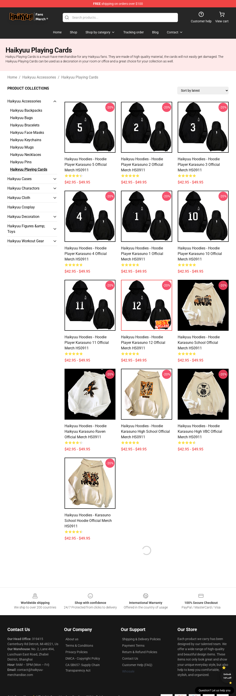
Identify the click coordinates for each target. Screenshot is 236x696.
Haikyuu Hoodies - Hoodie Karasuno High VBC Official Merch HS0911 (200, 431)
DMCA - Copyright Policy (82, 658)
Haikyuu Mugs (22, 147)
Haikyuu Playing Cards (79, 77)
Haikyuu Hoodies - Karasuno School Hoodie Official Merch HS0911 (88, 520)
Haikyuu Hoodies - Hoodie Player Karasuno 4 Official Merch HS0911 (86, 253)
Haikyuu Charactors (23, 188)
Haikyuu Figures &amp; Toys (26, 229)
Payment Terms (133, 645)
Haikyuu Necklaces (25, 154)
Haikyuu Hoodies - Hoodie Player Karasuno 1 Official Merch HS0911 (142, 253)
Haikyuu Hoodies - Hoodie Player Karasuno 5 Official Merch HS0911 (86, 164)
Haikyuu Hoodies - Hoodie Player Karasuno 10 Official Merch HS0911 (200, 253)
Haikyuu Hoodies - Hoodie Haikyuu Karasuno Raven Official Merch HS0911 (85, 431)
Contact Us (130, 658)
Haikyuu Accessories (39, 77)
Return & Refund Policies (139, 652)
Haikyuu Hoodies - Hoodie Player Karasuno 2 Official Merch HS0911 (142, 164)
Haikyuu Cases (19, 179)
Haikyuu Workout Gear (25, 241)
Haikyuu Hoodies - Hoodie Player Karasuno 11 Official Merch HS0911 (87, 342)
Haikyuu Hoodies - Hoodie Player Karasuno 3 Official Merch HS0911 (199, 164)
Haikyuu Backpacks (26, 110)
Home (12, 77)
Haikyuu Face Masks (27, 132)
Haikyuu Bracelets (24, 125)
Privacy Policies (76, 652)
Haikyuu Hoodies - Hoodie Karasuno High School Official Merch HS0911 (145, 431)
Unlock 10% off (227, 676)
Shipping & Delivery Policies (141, 639)
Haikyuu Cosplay (21, 207)
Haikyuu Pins (21, 162)
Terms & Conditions (79, 645)
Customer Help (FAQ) (137, 665)
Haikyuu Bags (21, 118)
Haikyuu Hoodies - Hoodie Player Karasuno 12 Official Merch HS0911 (143, 342)
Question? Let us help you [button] (214, 690)
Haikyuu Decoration (23, 216)
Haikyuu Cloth (18, 198)
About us (71, 639)
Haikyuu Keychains (25, 140)
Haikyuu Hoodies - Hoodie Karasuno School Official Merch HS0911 (199, 342)
